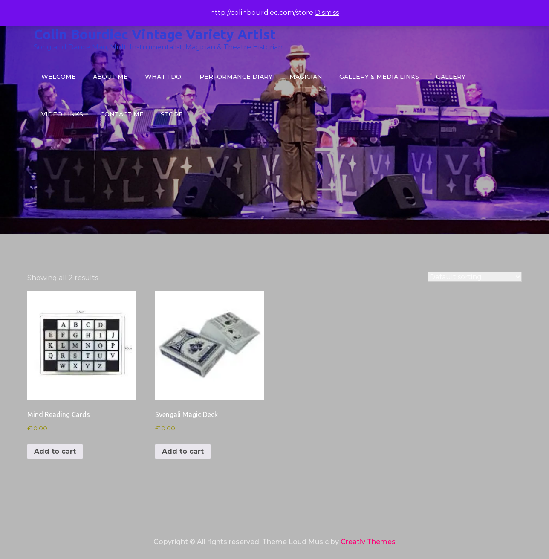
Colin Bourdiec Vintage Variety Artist (155, 34)
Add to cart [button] (55, 451)
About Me (110, 77)
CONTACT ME (122, 114)
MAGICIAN (305, 77)
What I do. (163, 77)
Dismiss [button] (327, 13)
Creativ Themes (368, 542)
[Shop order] (475, 277)
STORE (172, 114)
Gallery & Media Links (379, 77)
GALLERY (450, 77)
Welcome (58, 77)
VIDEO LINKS (62, 114)
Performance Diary (235, 77)
